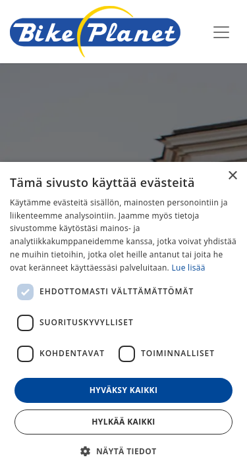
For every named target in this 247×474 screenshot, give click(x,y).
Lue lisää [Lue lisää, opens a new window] (188, 267)
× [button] (232, 176)
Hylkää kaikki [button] (123, 421)
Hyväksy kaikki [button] (124, 390)
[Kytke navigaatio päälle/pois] (221, 31)
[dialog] (123, 318)
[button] (123, 451)
